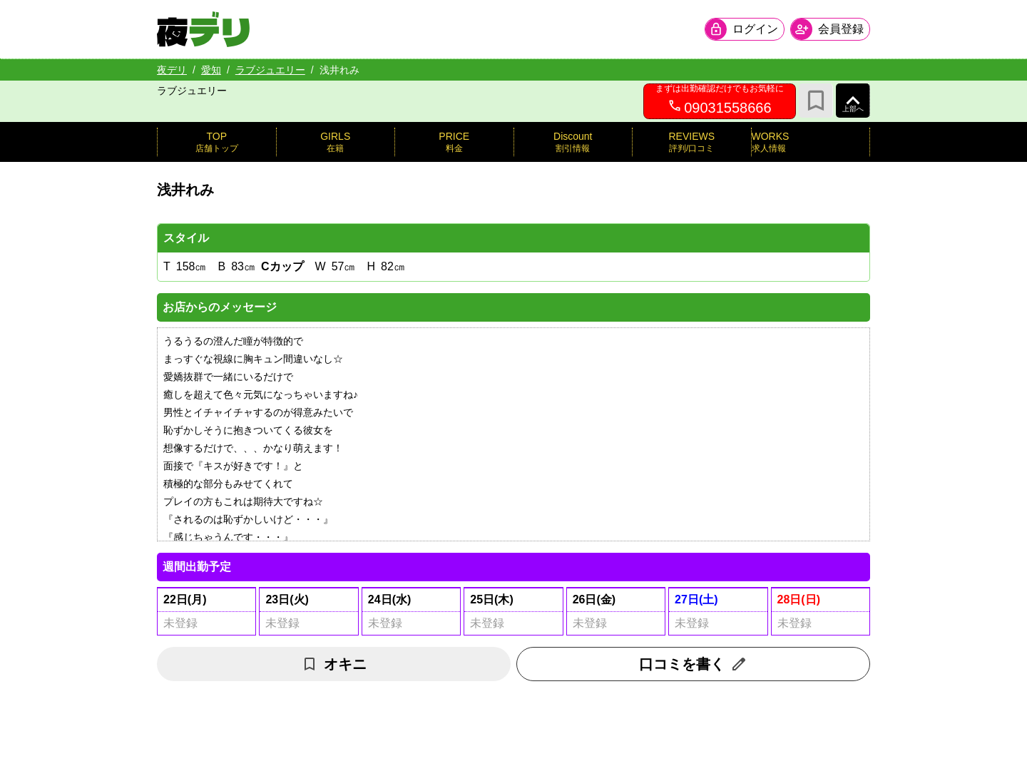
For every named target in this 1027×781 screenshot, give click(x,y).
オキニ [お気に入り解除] (334, 664)
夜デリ (172, 70)
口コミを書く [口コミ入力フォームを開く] (693, 664)
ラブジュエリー (270, 70)
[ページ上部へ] (853, 100)
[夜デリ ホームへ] (203, 29)
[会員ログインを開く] (745, 29)
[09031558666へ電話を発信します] (719, 101)
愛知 (211, 70)
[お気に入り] (816, 100)
